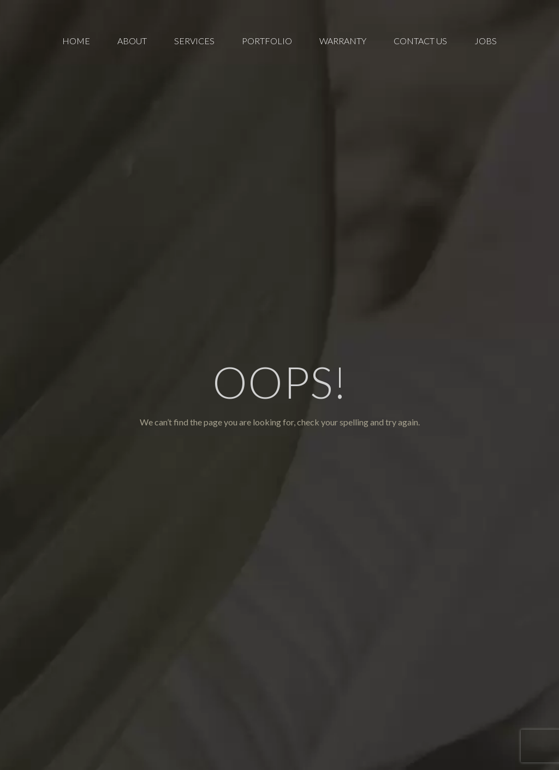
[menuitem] (76, 41)
